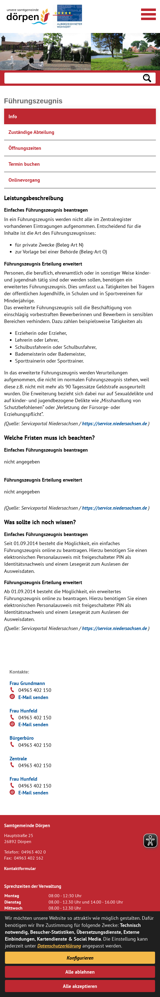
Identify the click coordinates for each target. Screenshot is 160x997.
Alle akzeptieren (80, 986)
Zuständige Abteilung (31, 132)
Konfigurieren (80, 958)
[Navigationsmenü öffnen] (148, 13)
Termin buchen (24, 164)
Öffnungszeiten (25, 148)
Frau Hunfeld (23, 711)
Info (13, 116)
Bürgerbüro (22, 738)
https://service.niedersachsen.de (115, 423)
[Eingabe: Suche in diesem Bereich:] (71, 78)
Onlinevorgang (24, 180)
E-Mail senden (33, 697)
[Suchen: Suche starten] (147, 78)
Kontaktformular (20, 868)
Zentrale (18, 758)
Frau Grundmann (27, 683)
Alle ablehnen (80, 972)
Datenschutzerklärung (59, 946)
